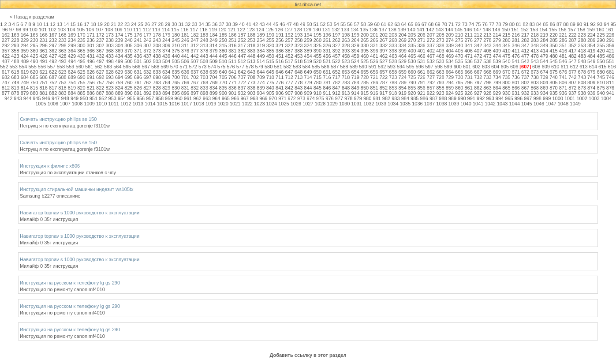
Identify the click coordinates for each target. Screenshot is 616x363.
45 (275, 24)
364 (72, 50)
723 (393, 77)
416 (563, 50)
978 (348, 98)
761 (138, 82)
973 (301, 98)
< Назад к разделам (32, 16)
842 (289, 87)
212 (478, 34)
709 (261, 77)
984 (405, 98)
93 (599, 24)
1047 (550, 103)
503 (157, 61)
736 (516, 77)
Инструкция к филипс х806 (50, 165)
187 (242, 34)
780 (317, 82)
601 (467, 66)
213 (487, 34)
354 (591, 45)
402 (431, 50)
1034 (393, 103)
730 (459, 77)
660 (412, 72)
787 (384, 82)
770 (223, 82)
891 (138, 93)
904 (261, 93)
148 (487, 29)
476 (516, 56)
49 (302, 24)
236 (91, 40)
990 (462, 98)
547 (572, 61)
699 (166, 77)
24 (133, 24)
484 (591, 56)
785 (365, 82)
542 (525, 61)
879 (25, 93)
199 (355, 34)
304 (119, 45)
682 (6, 77)
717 (336, 77)
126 (279, 29)
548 (582, 61)
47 (289, 24)
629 (119, 72)
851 (374, 87)
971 (282, 98)
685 (34, 77)
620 (34, 72)
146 (468, 29)
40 (241, 24)
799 (497, 82)
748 (15, 82)
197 (336, 34)
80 (512, 24)
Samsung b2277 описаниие (50, 195)
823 (109, 87)
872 (572, 87)
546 (563, 61)
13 (59, 24)
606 (514, 66)
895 (175, 93)
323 (298, 45)
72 (457, 24)
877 (6, 93)
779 (308, 82)
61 (383, 24)
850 (365, 87)
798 (487, 82)
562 (98, 66)
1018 (198, 103)
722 (384, 77)
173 (109, 34)
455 (317, 56)
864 (497, 87)
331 (374, 45)
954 (122, 98)
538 (487, 61)
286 (563, 40)
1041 (478, 103)
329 (355, 45)
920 (412, 93)
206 (421, 34)
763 (157, 82)
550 (601, 61)
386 (280, 50)
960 (179, 98)
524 (355, 61)
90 (579, 24)
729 (450, 77)
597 (429, 66)
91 (586, 24)
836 (232, 87)
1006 (53, 103)
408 (487, 50)
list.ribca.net (308, 4)
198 (346, 34)
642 (242, 72)
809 (591, 82)
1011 (113, 103)
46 (282, 24)
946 (46, 98)
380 (223, 50)
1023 (259, 103)
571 (183, 66)
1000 (557, 98)
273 (440, 40)
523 (346, 61)
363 (62, 50)
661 (421, 72)
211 (468, 34)
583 (297, 66)
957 (150, 98)
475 (506, 56)
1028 (320, 103)
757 (100, 82)
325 (317, 45)
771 (232, 82)
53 (329, 24)
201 (374, 34)
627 (100, 72)
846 (327, 87)
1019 (210, 103)
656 (374, 72)
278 (487, 40)
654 (355, 72)
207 (431, 34)
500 (128, 61)
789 (403, 82)
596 (420, 66)
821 (91, 87)
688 (62, 77)
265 (365, 40)
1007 (65, 103)
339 (450, 45)
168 (62, 34)
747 (6, 82)
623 (62, 72)
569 (164, 66)
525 (365, 61)
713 (298, 77)
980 (367, 98)
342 (478, 45)
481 (563, 56)
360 (34, 50)
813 (15, 87)
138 (392, 29)
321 (280, 45)
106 (90, 29)
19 (100, 24)
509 (213, 61)
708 (251, 77)
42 (255, 24)
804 (544, 82)
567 (145, 66)
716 (327, 77)
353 (582, 45)
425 (34, 56)
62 (390, 24)
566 (136, 66)
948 (65, 98)
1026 (296, 103)
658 (393, 72)
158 (581, 29)
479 (544, 56)
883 (62, 93)
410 (506, 50)
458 (346, 56)
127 (288, 29)
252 (242, 40)
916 (374, 93)
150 (506, 29)
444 (213, 56)
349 (544, 45)
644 (261, 72)
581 (278, 66)
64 (404, 24)
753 (62, 82)
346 (516, 45)
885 (81, 93)
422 (6, 56)
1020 (222, 103)
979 (358, 98)
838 (251, 87)
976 (329, 98)
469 (450, 56)
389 (308, 50)
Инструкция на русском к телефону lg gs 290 (70, 282)
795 (459, 82)
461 (374, 56)
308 (157, 45)
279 (497, 40)
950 (84, 98)
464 (403, 56)
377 (194, 50)
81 (518, 24)
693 (109, 77)
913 (346, 93)
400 (412, 50)
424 (25, 56)
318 (251, 45)
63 (397, 24)
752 (53, 82)
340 (459, 45)
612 (574, 66)
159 (590, 29)
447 (242, 56)
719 (355, 77)
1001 (569, 98)
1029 (332, 103)
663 (440, 72)
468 (440, 56)
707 (242, 77)
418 (582, 50)
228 (15, 40)
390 (317, 50)
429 (72, 56)
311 (185, 45)
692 (100, 77)
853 (393, 87)
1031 (356, 103)
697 (147, 77)
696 (138, 77)
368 (109, 50)
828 (157, 87)
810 (601, 82)
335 (412, 45)
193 (298, 34)
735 (506, 77)
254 (261, 40)
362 (53, 50)
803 (534, 82)
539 (497, 61)
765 (175, 82)
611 (564, 66)
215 (506, 34)
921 (421, 93)
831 (185, 87)
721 (374, 77)
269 (403, 40)
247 (194, 40)
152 (525, 29)
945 (37, 98)
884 (72, 93)
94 (606, 24)
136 (373, 29)
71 (451, 24)
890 (128, 93)
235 (81, 40)
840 (270, 87)
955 (131, 98)
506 (185, 61)
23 (127, 24)
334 (403, 45)
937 (572, 93)
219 (544, 34)
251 (232, 40)
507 (194, 61)
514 (261, 61)
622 (53, 72)
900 (223, 93)
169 (72, 34)
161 (609, 29)
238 (109, 40)
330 (365, 45)
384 (261, 50)
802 (525, 82)
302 (100, 45)
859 (450, 87)
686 (44, 77)
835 (223, 87)
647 (289, 72)
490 (34, 61)
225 (601, 34)
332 (384, 45)
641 (232, 72)
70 (444, 24)
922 (431, 93)
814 (25, 87)
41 (248, 24)
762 (147, 82)
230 (34, 40)
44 (269, 24)
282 (525, 40)
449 (261, 56)
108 (109, 29)
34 (201, 24)
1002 (581, 98)
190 (270, 34)
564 (117, 66)
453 (298, 56)
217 (525, 34)
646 (280, 72)
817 (53, 87)
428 (62, 56)
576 (231, 66)
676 (563, 72)
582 (287, 66)
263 (346, 40)
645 (270, 72)
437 (147, 56)
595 (410, 66)
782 (336, 82)
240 (128, 40)
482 (572, 56)
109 (118, 29)
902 (242, 93)
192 (289, 34)
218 (534, 34)
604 (495, 66)
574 (212, 66)
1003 (594, 98)
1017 (186, 103)
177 (147, 34)
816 (44, 87)
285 (553, 40)
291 (610, 40)
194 (308, 34)
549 (591, 61)
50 (309, 24)
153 (534, 29)
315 (223, 45)
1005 (40, 103)
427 (53, 56)
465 (412, 56)
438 (157, 56)
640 (223, 72)
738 (534, 77)
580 (269, 66)
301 (91, 45)
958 (160, 98)
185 (223, 34)
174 (119, 34)
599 (448, 66)
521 (327, 61)
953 (112, 98)
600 (457, 66)
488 (15, 61)
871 (563, 87)
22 (120, 24)
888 (109, 93)
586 (325, 66)
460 (365, 56)
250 (223, 40)
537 (478, 61)
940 (601, 93)
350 (553, 45)
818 (62, 87)
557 (51, 66)
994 (500, 98)
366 (91, 50)
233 (62, 40)
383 (251, 50)
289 (591, 40)
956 (141, 98)
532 (431, 61)
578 (250, 66)
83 (532, 24)
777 (289, 82)
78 (498, 24)
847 (336, 87)
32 (187, 24)
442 (194, 56)
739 (544, 77)
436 (138, 56)
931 (516, 93)
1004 (606, 98)
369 (119, 50)
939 (591, 93)
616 (612, 66)
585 (316, 66)
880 (34, 93)
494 (72, 61)
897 (194, 93)
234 (72, 40)
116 (184, 29)
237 (100, 40)
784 (355, 82)
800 (506, 82)
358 (15, 50)
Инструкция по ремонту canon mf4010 (62, 289)
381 (232, 50)
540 (506, 61)
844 (308, 87)
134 (354, 29)
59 (370, 24)
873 (582, 87)
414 (544, 50)
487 (6, 61)
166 (44, 34)
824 (119, 87)
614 (593, 66)
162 (6, 34)
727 (431, 77)
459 (355, 56)
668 (487, 72)
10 (39, 24)
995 (509, 98)
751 (44, 82)
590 (363, 66)
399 (403, 50)
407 (478, 50)
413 (534, 50)
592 (382, 66)
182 (194, 34)
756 (91, 82)
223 (582, 34)
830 (175, 87)
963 (207, 98)
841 (280, 87)
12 (53, 24)
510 (223, 61)
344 (497, 45)
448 (251, 56)
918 (393, 93)
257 (289, 40)
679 (591, 72)
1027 (307, 103)
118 (203, 29)
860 (459, 87)
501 (138, 61)
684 (25, 77)
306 (138, 45)
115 (175, 29)
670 (506, 72)
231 (44, 40)
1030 (344, 103)
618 (15, 72)
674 (544, 72)
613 (583, 66)
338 (440, 45)
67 (424, 24)
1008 (77, 103)
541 (516, 61)
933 (534, 93)
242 (147, 40)
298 (62, 45)
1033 (381, 103)
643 (251, 72)
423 (15, 56)
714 (308, 77)
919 (403, 93)
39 (235, 24)
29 (167, 24)
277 (478, 40)
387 (289, 50)
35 (208, 24)
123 (250, 29)
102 (52, 29)
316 (232, 45)
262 (336, 40)
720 (365, 77)
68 (430, 24)
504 (166, 61)
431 (91, 56)
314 (213, 45)
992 (481, 98)
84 (538, 24)
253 (251, 40)
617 (6, 72)
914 (355, 93)
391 (327, 50)
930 (506, 93)
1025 (283, 103)
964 (216, 98)
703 (204, 77)
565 (127, 66)
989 (452, 98)
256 (280, 40)
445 (223, 56)
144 (449, 29)
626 (91, 72)
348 (534, 45)
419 (591, 50)
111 (137, 29)
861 (468, 87)
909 (308, 93)
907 (289, 93)
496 (91, 61)
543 (534, 61)
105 (81, 29)
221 (563, 34)
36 (214, 24)
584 (306, 66)
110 (128, 29)
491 (44, 61)
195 (317, 34)
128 (298, 29)
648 (298, 72)
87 (559, 24)
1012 (125, 103)
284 (544, 40)
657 (384, 72)
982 (386, 98)
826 (138, 87)
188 (251, 34)
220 (553, 34)
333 (393, 45)
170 (81, 34)
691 (91, 77)
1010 (101, 103)
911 (327, 93)
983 (395, 98)
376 (185, 50)
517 (289, 61)
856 (421, 87)
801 (516, 82)
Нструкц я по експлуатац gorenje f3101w (65, 125)
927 (478, 93)
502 (147, 61)
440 (175, 56)
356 (610, 45)
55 (343, 24)
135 (364, 29)
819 (72, 87)
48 (296, 24)
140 (411, 29)
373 (157, 50)
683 (15, 77)
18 (93, 24)
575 (221, 66)
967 (244, 98)
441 (185, 56)
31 (181, 24)
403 (440, 50)
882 (53, 93)
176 (138, 34)
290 (601, 40)
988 (443, 98)
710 (270, 77)
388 (298, 50)
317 (242, 45)
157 (572, 29)
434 (119, 56)
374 (166, 50)
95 (613, 24)
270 (412, 40)
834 (213, 87)
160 (600, 29)
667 (478, 72)
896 (185, 93)
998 (537, 98)
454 (308, 56)
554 (23, 66)
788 (393, 82)
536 (468, 61)
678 (582, 72)
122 (241, 29)
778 (298, 82)
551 (610, 61)
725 (412, 77)
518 (298, 61)
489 (25, 61)
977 (339, 98)
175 (128, 34)
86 (552, 24)
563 (108, 66)
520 (317, 61)
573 (202, 66)
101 (43, 29)
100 (33, 29)
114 (165, 29)
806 (563, 82)
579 (259, 66)
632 (147, 72)
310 (175, 45)
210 (459, 34)
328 (346, 45)
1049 (575, 103)
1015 (162, 103)
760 (128, 82)
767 (194, 82)
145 (459, 29)
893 (157, 93)
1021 (235, 103)
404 (450, 50)
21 (113, 24)
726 (421, 77)
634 (166, 72)
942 (8, 98)
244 (166, 40)
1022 (247, 103)
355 (601, 45)
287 (572, 40)
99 (25, 29)
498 (109, 61)
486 (610, 56)
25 (140, 24)
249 (213, 40)
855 (412, 87)
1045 (526, 103)
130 (317, 29)
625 (81, 72)
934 (544, 93)
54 (336, 24)
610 (555, 66)
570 (174, 66)
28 (161, 24)
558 (61, 66)
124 (260, 29)
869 (544, 87)
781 (327, 82)
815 (34, 87)
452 (289, 56)
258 (298, 40)
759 (119, 82)
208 (440, 34)
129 (307, 29)
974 (310, 98)
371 (138, 50)
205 (412, 34)
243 (157, 40)
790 (412, 82)
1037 (429, 103)
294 (25, 45)
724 (403, 77)
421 (610, 50)
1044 (514, 103)
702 (194, 77)
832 (194, 87)
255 (270, 40)
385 (270, 50)
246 (185, 40)
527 (384, 61)
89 (572, 24)
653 (346, 72)
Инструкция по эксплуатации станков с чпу (68, 172)
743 (582, 77)
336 (421, 45)
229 (25, 40)
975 (320, 98)
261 (327, 40)
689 (72, 77)
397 (384, 50)
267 (384, 40)
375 (175, 50)
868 (534, 87)
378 (204, 50)
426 (44, 56)
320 (270, 45)
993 (490, 98)
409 (497, 50)
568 (155, 66)
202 (384, 34)
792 (431, 82)
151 (515, 29)
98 (18, 29)
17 (86, 24)
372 (147, 50)
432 (100, 56)
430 (81, 56)
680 (601, 72)
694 (119, 77)
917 (384, 93)
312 (194, 45)
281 (516, 40)
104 (71, 29)
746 (610, 77)
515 (270, 61)
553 (14, 66)
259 (308, 40)
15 (73, 24)
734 (497, 77)
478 (534, 56)
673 (534, 72)
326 (327, 45)
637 (194, 72)
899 (213, 93)
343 (487, 45)
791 (421, 82)
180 (175, 34)
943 (18, 98)
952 (103, 98)
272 (431, 40)
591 (373, 66)
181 (185, 34)
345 (506, 45)
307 (147, 45)
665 (459, 72)
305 (128, 45)
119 (213, 29)
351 (563, 45)
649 (308, 72)
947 (56, 98)
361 (44, 50)
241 (138, 40)
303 (109, 45)
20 (106, 24)
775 (270, 82)
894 (166, 93)
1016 (174, 103)
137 (383, 29)
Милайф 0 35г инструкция (49, 219)
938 (582, 93)
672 (525, 72)
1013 (138, 103)
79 (505, 24)
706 (232, 77)
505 (175, 61)
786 (374, 82)
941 (610, 93)
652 (336, 72)
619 (25, 72)
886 (91, 93)
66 (417, 24)
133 (345, 29)
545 (553, 61)
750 (34, 82)
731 (468, 77)
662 (431, 72)
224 (591, 34)
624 (72, 72)
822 (100, 87)
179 (166, 34)
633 (157, 72)
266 (374, 40)
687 (53, 77)
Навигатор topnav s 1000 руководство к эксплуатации (79, 212)
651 (327, 72)
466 (421, 56)
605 (505, 66)
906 (280, 93)
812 (6, 87)
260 (317, 40)
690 (81, 77)
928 (487, 93)
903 (251, 93)
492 (53, 61)
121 (231, 29)
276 (468, 40)
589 (354, 66)
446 (232, 56)
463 (393, 56)
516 (280, 61)
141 (421, 29)
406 (468, 50)
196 (327, 34)
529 (403, 61)
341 (468, 45)
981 (377, 98)
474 (497, 56)
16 (79, 24)
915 (365, 93)
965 (226, 98)
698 (157, 77)
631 (138, 72)
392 (336, 50)
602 (476, 66)
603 (486, 66)
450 (270, 56)
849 (355, 87)
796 (468, 82)
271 (421, 40)
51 (316, 24)
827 (147, 87)
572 (193, 66)
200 (365, 34)
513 (251, 61)
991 (471, 98)
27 (154, 24)
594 (401, 66)
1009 (89, 103)
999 (547, 98)
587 (335, 66)
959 (169, 98)
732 (478, 77)
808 (582, 82)
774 (261, 82)
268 (393, 40)
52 (322, 24)
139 (402, 29)
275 (459, 40)
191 (280, 34)
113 (156, 29)
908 (298, 93)
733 (487, 77)
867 (525, 87)
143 (440, 29)
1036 (417, 103)
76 (485, 24)
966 (235, 98)
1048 (563, 103)
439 (166, 56)
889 (119, 93)
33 (194, 24)
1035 (405, 103)
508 (204, 61)
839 (261, 87)
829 (166, 87)
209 (450, 34)
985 (414, 98)
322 (289, 45)
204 (403, 34)
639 (213, 72)
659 (403, 72)
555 (32, 66)
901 (232, 93)
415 (553, 50)
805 (553, 82)
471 (468, 56)
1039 (453, 103)
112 (147, 29)
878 (15, 93)
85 (545, 24)
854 (403, 87)
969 (263, 98)
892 (147, 93)
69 (437, 24)
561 (89, 66)
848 (346, 87)
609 (546, 66)
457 (336, 56)
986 (424, 98)
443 (204, 56)
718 (346, 77)
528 (393, 61)
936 (563, 93)
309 (166, 45)
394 (355, 50)
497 (100, 61)
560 (80, 66)
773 (251, 82)
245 (175, 40)
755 (81, 82)
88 (565, 24)
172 (100, 34)
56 (349, 24)
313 (204, 45)
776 (280, 82)
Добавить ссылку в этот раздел (307, 355)
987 (433, 98)
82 (525, 24)
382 (242, 50)
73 (464, 24)
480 (553, 56)
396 (374, 50)
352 (572, 45)
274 (450, 40)
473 (487, 56)
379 (213, 50)
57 (356, 24)
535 (459, 61)
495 (81, 61)
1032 (368, 103)
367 (100, 50)
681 (610, 72)
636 (185, 72)
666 (468, 72)
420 (601, 50)
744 (591, 77)
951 (93, 98)
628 (109, 72)
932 (525, 93)
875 (601, 87)
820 (81, 87)
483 (582, 56)
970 (273, 98)
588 (344, 66)
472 (478, 56)
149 (496, 29)
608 (536, 66)
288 (582, 40)
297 (53, 45)
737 (525, 77)
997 (528, 98)
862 (478, 87)
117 (194, 29)
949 (74, 98)
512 (242, 61)
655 (365, 72)
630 (128, 72)
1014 (150, 103)
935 (553, 93)
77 (491, 24)
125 (269, 29)
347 (525, 45)
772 (242, 82)
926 (468, 93)
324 (308, 45)
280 (506, 40)
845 (317, 87)
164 (25, 34)
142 (430, 29)
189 (261, 34)
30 (174, 24)
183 (204, 34)
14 (66, 24)
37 (221, 24)
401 (421, 50)
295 (34, 45)
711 (280, 77)
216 (516, 34)
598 (439, 66)
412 (525, 50)
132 (336, 29)
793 (440, 82)
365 (81, 50)
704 (213, 77)
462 (384, 56)
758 (109, 82)
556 (42, 66)
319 (261, 45)
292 (6, 45)
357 (6, 50)
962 (197, 98)
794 (450, 82)
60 (377, 24)
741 (563, 77)
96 (4, 29)
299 (72, 45)
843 (298, 87)
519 (308, 61)
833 (204, 87)
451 (280, 56)
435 (128, 56)
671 (516, 72)
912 (336, 93)
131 (326, 29)
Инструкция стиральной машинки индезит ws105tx (77, 189)
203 (393, 34)
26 (147, 24)
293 (15, 45)
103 (62, 29)
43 (262, 24)
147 (477, 29)
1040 (465, 103)
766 (185, 82)
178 (157, 34)
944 (27, 98)
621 (44, 72)
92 (593, 24)
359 (25, 50)
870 (553, 87)
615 (602, 66)
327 (336, 45)
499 (119, 61)
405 (459, 50)
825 (128, 87)
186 (232, 34)
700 (175, 77)
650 (317, 72)
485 (601, 56)
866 (516, 87)
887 (100, 93)
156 (562, 29)
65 (410, 24)
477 (525, 56)
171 (91, 34)
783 (346, 82)
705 (223, 77)
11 (46, 24)
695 (128, 77)
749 (25, 82)
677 (572, 72)
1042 (490, 103)
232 (53, 40)
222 (572, 34)
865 (506, 87)
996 (519, 98)
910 (317, 93)
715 (317, 77)
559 (70, 66)
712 (289, 77)
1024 (271, 103)
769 (213, 82)
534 (450, 61)
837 (242, 87)
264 (355, 40)
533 (440, 61)
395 (365, 50)
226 (610, 34)
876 (610, 87)
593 (391, 66)
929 (497, 93)
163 (15, 34)
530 (412, 61)
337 (431, 45)
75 (478, 24)
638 (204, 72)
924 (450, 93)
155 (553, 29)
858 (440, 87)
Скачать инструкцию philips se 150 (58, 119)
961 (188, 98)
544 (544, 61)
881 (44, 93)
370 (128, 50)
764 (166, 82)
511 (232, 61)
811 (610, 82)
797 (478, 82)
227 (6, 40)
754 (72, 82)
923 (440, 93)
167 (53, 34)
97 (12, 29)
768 (204, 82)
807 (572, 82)
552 (4, 66)
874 (591, 87)
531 (421, 61)
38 (228, 24)
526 (374, 61)
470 (459, 56)
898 (204, 93)
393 (346, 50)
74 (471, 24)
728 (440, 77)
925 (459, 93)
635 (175, 72)
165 (34, 34)
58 (363, 24)
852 (384, 87)
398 (393, 50)
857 (431, 87)
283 (534, 40)
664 (450, 72)
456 (327, 56)
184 (213, 34)
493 (62, 61)
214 (497, 34)
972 (292, 98)
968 (254, 98)
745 (601, 77)
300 (81, 45)
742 (572, 77)
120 (222, 29)
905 (270, 93)
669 (497, 72)
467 (431, 56)
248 (204, 40)
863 (487, 87)
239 (119, 40)
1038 (441, 103)
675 (553, 72)
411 (516, 50)
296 (44, 45)
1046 (539, 103)
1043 (502, 103)
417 (572, 50)
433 (109, 56)
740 (553, 77)
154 (543, 29)
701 (185, 77)
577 (240, 66)
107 (100, 29)
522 (336, 61)
